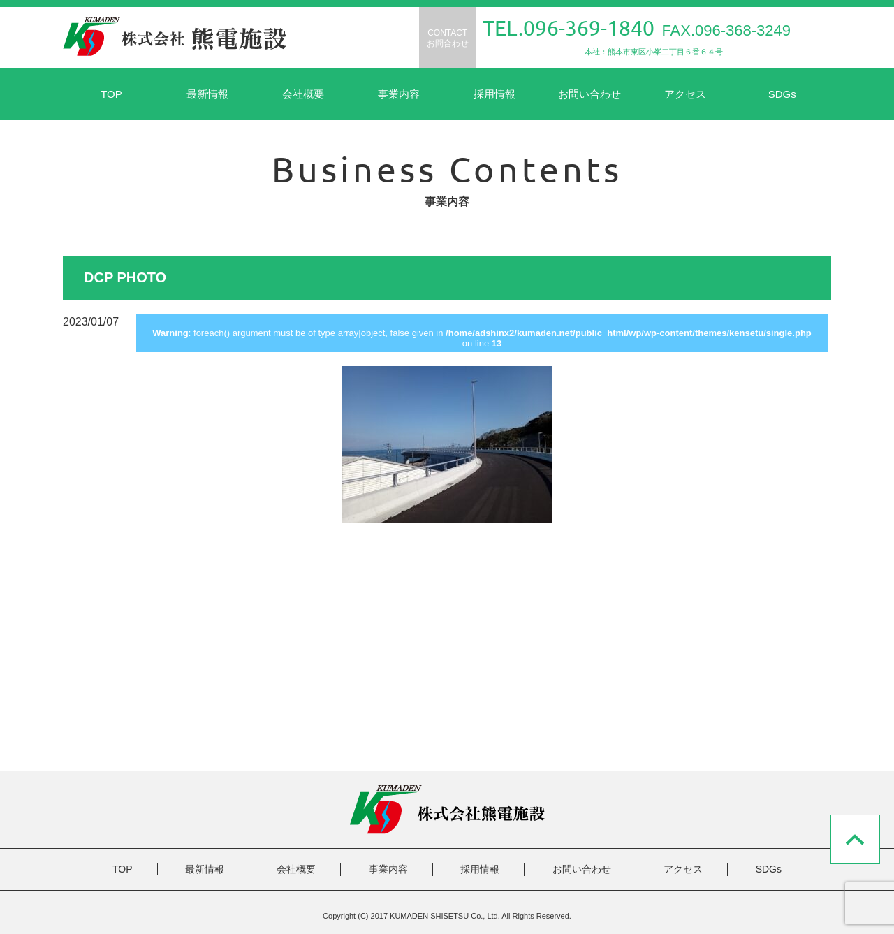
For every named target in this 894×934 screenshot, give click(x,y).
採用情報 (494, 94)
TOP (111, 94)
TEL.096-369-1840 (568, 27)
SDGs (782, 94)
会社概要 (303, 94)
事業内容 (399, 94)
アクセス (685, 94)
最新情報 (207, 94)
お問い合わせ (589, 94)
